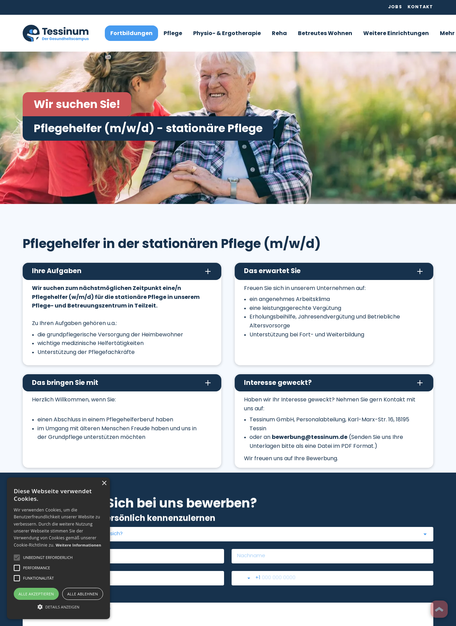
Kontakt (420, 7)
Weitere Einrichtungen (396, 33)
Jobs (395, 7)
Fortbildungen (131, 33)
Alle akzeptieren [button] (36, 593)
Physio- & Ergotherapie (227, 33)
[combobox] (228, 534)
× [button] (104, 483)
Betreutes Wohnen (325, 33)
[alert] (58, 548)
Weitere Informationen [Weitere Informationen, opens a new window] (78, 545)
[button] (173, 33)
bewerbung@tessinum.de (309, 437)
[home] (56, 33)
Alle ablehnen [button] (82, 593)
